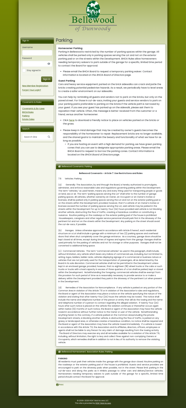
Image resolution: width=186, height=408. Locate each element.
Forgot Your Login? (31, 90)
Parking (25, 115)
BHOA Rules (28, 112)
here (71, 120)
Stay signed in (34, 70)
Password (27, 58)
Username (27, 47)
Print (60, 384)
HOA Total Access (103, 403)
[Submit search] (49, 137)
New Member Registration (35, 85)
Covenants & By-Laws (33, 108)
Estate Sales (28, 119)
